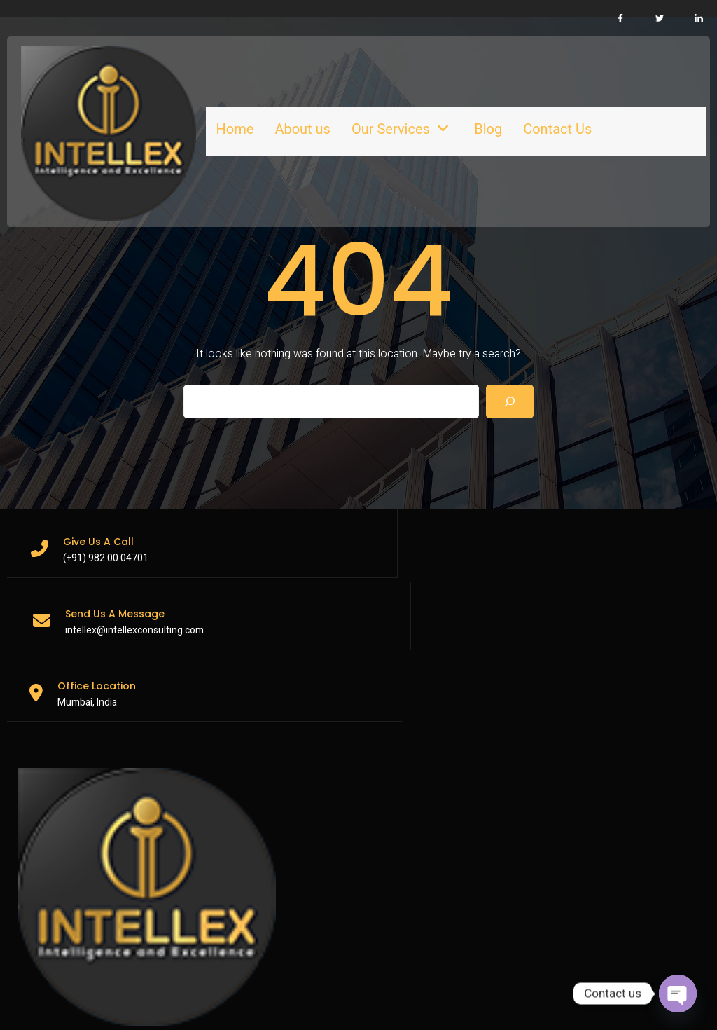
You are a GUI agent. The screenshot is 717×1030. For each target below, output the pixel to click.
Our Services (351, 110)
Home (188, 110)
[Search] (510, 371)
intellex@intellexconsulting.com (353, 528)
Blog (433, 110)
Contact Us (502, 110)
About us (256, 110)
